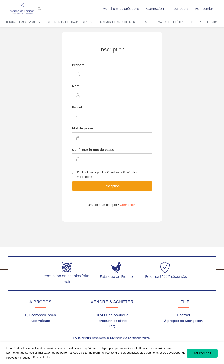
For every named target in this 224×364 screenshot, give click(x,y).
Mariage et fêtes (171, 22)
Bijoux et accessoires (23, 22)
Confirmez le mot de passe (93, 149)
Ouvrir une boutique (112, 315)
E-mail (77, 107)
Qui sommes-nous (40, 315)
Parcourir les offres (112, 320)
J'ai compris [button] (202, 353)
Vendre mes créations (121, 8)
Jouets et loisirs (204, 22)
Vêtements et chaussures (70, 22)
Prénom (78, 65)
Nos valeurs (40, 320)
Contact (183, 315)
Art (147, 22)
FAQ (112, 326)
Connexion (155, 8)
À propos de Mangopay (183, 320)
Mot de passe (82, 128)
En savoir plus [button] (42, 357)
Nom (75, 86)
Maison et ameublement (118, 22)
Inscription (179, 8)
